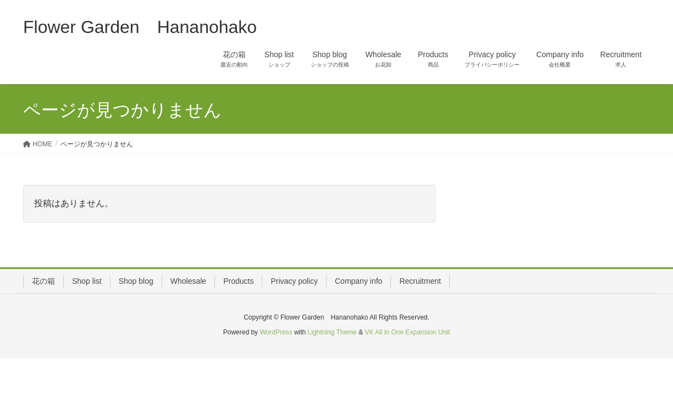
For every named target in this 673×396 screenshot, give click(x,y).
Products (238, 281)
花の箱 (43, 281)
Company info (358, 281)
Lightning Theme (332, 332)
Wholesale (188, 281)
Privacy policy (294, 281)
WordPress (276, 332)
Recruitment (419, 281)
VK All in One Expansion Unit (407, 332)
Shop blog (136, 281)
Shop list (87, 281)
